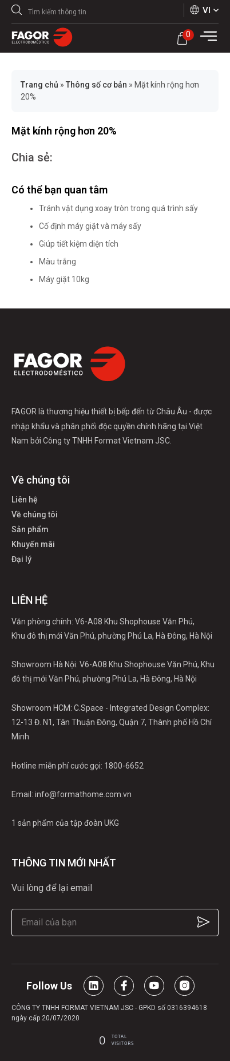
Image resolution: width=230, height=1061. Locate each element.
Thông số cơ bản (96, 84)
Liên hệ (24, 499)
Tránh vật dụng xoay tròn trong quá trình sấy (118, 208)
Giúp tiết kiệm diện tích (78, 243)
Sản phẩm (30, 529)
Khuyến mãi (33, 544)
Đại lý (21, 559)
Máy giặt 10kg (64, 279)
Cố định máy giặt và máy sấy (90, 226)
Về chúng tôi (34, 514)
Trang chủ (39, 84)
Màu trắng (57, 261)
